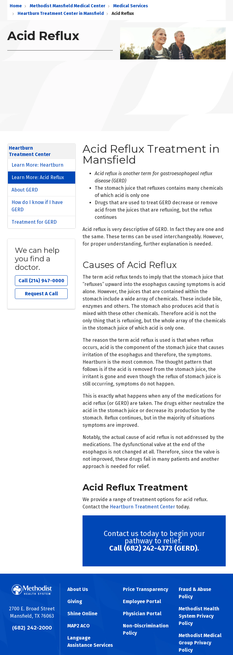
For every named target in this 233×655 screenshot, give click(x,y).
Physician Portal (142, 613)
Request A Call (41, 294)
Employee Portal (142, 601)
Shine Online (82, 613)
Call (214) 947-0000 (41, 280)
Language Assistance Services (90, 641)
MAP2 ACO (78, 626)
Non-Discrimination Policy (146, 629)
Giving (74, 601)
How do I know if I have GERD (37, 205)
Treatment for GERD (34, 222)
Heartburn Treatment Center (142, 507)
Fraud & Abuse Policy (195, 592)
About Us (77, 589)
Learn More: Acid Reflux (38, 177)
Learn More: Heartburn (37, 165)
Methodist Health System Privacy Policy (199, 616)
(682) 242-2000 (32, 628)
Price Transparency (145, 589)
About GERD (25, 190)
